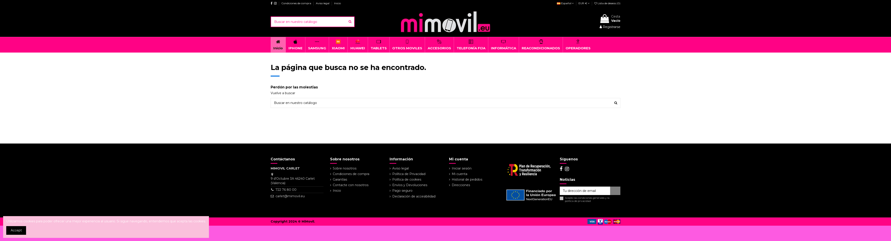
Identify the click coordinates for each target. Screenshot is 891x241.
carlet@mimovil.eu (290, 196)
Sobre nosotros (344, 168)
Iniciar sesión (462, 168)
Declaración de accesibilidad (413, 196)
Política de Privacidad (408, 174)
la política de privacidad (587, 199)
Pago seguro (402, 191)
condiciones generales (591, 197)
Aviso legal (323, 3)
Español (565, 3)
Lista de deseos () (607, 3)
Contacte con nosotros (350, 185)
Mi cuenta (459, 174)
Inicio (337, 3)
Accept (16, 230)
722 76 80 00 (286, 190)
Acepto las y (587, 199)
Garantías (340, 179)
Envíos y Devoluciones (409, 185)
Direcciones (461, 185)
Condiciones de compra (296, 3)
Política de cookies (406, 179)
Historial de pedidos (467, 179)
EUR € (584, 3)
